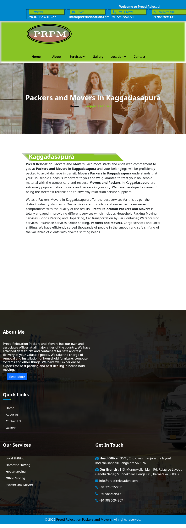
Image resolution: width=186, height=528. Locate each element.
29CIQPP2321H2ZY (46, 14)
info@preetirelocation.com (88, 14)
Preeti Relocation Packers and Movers (84, 519)
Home (36, 56)
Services (77, 56)
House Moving (16, 471)
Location (118, 56)
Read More (17, 377)
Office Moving (15, 478)
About (56, 56)
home (74, 106)
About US (12, 414)
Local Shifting (15, 458)
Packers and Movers (20, 484)
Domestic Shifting (18, 465)
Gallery (98, 56)
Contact (139, 56)
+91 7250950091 (128, 14)
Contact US (13, 421)
